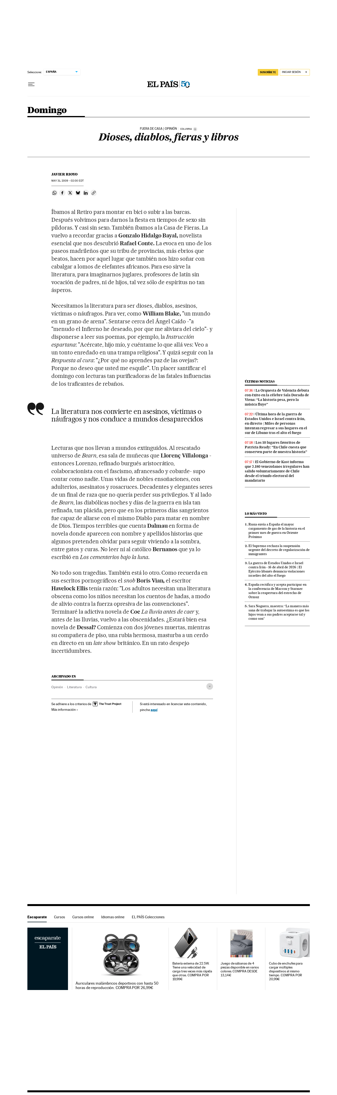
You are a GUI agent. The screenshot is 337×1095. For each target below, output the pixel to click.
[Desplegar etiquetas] (209, 686)
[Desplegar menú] (31, 84)
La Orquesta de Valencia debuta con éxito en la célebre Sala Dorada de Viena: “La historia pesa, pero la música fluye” (277, 397)
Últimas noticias (260, 381)
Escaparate (37, 917)
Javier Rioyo (64, 174)
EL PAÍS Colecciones (148, 917)
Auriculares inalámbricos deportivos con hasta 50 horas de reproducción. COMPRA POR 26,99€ (117, 985)
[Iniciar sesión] (295, 72)
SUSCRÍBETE (268, 72)
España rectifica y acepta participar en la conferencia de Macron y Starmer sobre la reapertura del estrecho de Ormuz (277, 590)
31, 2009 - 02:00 (67, 180)
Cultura (91, 687)
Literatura (74, 687)
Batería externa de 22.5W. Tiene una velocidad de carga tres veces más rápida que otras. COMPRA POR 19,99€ (192, 971)
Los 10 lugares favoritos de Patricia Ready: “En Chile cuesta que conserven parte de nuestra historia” (276, 447)
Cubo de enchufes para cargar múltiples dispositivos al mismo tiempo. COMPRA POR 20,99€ (286, 971)
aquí (154, 710)
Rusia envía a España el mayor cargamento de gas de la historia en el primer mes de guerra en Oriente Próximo (276, 530)
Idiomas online (112, 917)
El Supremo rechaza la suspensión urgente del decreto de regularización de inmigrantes (279, 550)
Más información (64, 709)
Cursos (59, 917)
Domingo (47, 110)
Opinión (57, 687)
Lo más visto (256, 513)
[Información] (195, 129)
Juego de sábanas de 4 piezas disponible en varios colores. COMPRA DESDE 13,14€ (240, 969)
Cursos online (83, 917)
